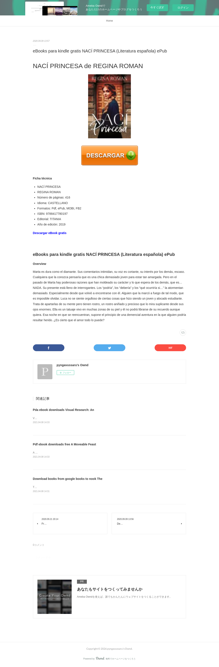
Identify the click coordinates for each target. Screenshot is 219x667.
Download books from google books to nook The (67, 479)
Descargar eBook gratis (50, 233)
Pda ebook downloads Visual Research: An (63, 410)
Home (109, 20)
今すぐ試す (157, 7)
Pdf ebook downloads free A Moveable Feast (64, 444)
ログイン (183, 7)
